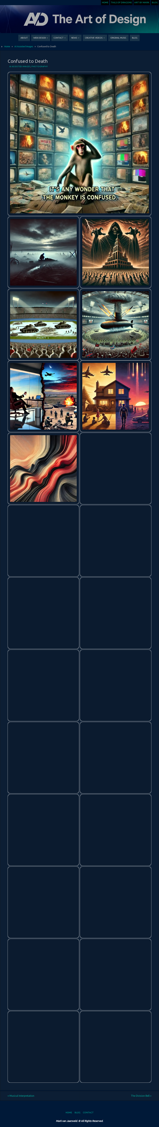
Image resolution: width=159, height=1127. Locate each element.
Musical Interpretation (21, 1095)
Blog (155, 2)
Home (105, 2)
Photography (40, 66)
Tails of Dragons (121, 2)
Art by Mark (141, 2)
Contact (88, 1112)
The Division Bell (141, 1095)
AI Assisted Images (23, 46)
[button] (79, 144)
